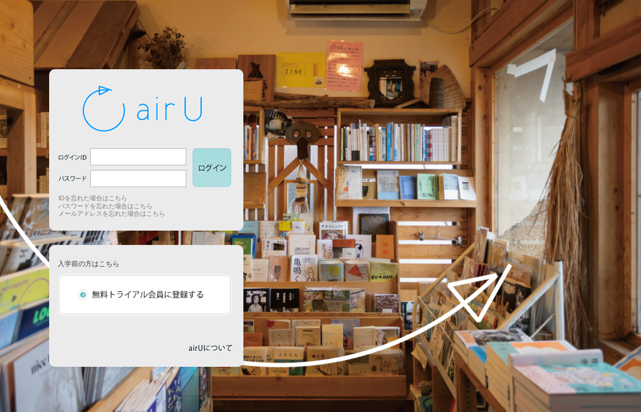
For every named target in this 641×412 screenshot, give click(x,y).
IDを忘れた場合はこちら (92, 198)
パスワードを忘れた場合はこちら (105, 206)
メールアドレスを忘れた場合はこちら (111, 213)
